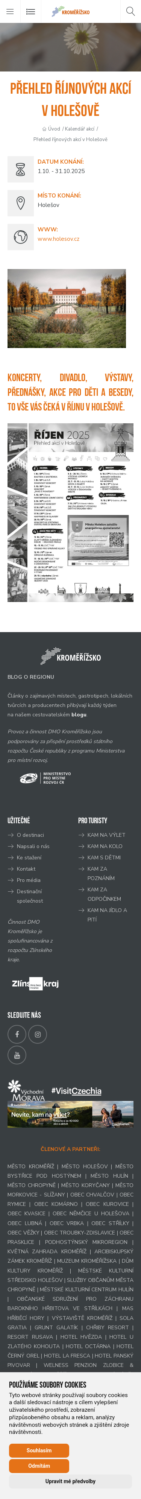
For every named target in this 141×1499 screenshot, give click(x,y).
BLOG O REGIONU (31, 677)
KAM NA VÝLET (107, 835)
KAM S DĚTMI (104, 857)
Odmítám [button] (39, 1466)
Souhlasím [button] (39, 1450)
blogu (78, 714)
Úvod (54, 129)
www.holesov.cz (58, 239)
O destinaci (30, 835)
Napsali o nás (33, 846)
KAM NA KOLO (105, 846)
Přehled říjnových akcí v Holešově (70, 139)
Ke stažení (29, 857)
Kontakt (27, 869)
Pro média (29, 880)
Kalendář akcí (79, 129)
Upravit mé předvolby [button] (70, 1481)
